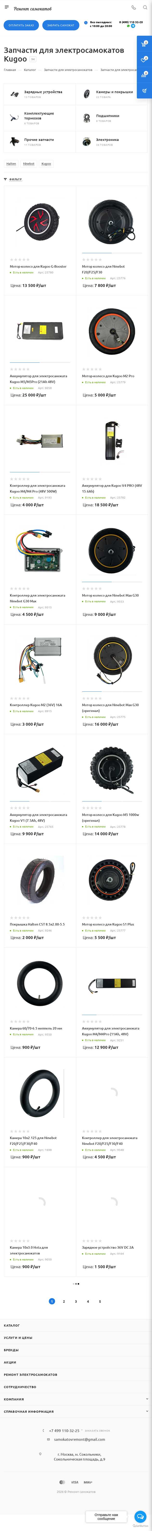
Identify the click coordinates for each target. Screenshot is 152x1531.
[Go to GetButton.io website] (140, 1526)
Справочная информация (29, 1411)
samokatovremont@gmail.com (79, 1439)
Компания (14, 1399)
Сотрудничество (20, 1387)
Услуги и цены (18, 1338)
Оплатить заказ (21, 25)
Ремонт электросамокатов (30, 1374)
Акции (10, 1362)
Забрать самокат (60, 25)
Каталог (12, 1325)
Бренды (11, 1350)
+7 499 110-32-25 (64, 1430)
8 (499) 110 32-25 (131, 22)
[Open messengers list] (140, 1517)
